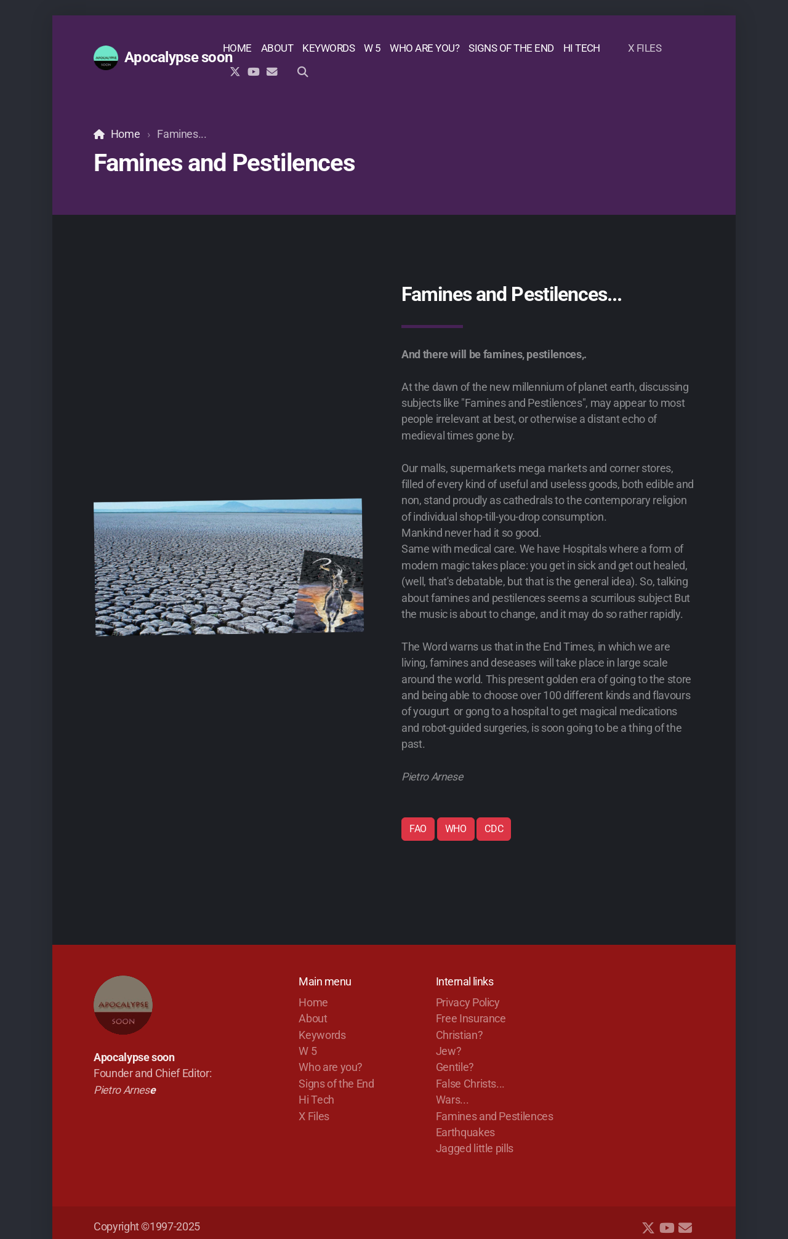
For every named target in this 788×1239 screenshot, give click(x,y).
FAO (418, 829)
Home (125, 134)
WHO (456, 829)
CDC (493, 829)
